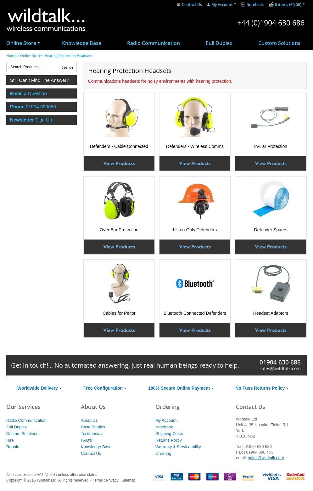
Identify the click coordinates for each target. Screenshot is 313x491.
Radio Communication (153, 43)
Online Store (21, 43)
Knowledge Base (81, 43)
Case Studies (93, 427)
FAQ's (86, 440)
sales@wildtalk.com (280, 368)
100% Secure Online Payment (179, 388)
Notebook (255, 4)
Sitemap (128, 480)
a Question (28, 93)
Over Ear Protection (119, 229)
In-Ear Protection (270, 146)
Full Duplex (219, 43)
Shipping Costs (169, 433)
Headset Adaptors (270, 313)
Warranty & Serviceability (178, 446)
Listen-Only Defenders (195, 229)
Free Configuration (103, 388)
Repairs (13, 446)
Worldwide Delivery (37, 388)
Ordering (163, 453)
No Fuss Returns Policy (260, 388)
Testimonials (92, 433)
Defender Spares (271, 229)
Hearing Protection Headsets (68, 55)
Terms (97, 480)
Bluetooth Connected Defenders (195, 313)
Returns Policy (168, 440)
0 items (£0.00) (288, 4)
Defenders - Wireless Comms (195, 146)
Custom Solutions (279, 43)
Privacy (112, 480)
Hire (10, 440)
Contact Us (192, 4)
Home (11, 55)
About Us (89, 420)
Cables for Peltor (119, 313)
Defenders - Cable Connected (119, 146)
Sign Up (31, 119)
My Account (222, 4)
